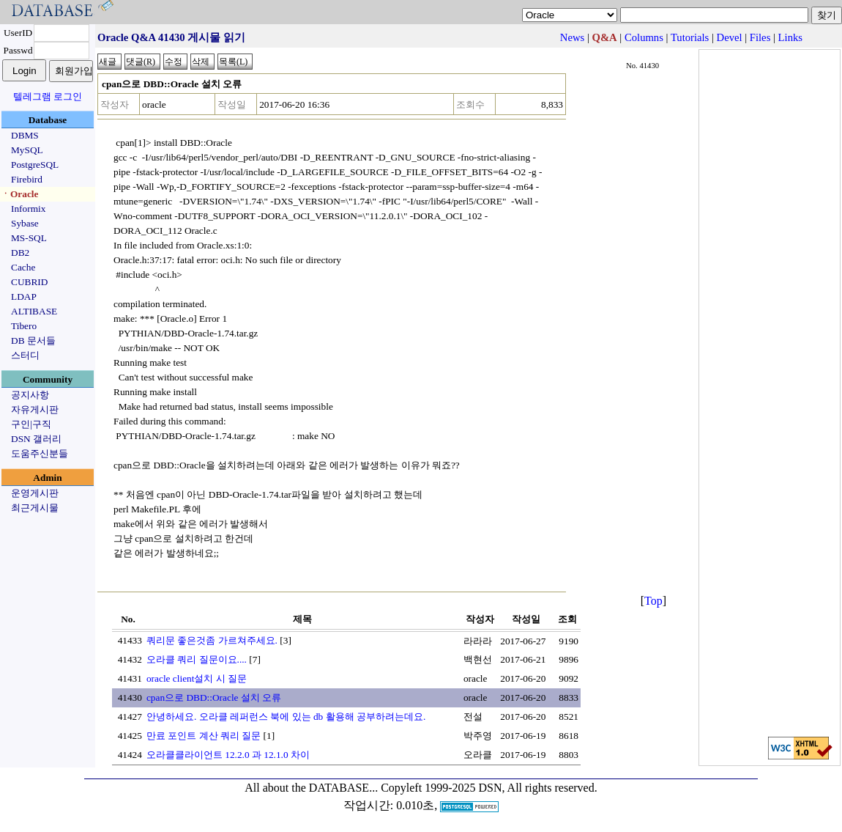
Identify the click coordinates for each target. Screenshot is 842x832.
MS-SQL (29, 237)
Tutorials (690, 37)
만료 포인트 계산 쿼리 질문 (203, 735)
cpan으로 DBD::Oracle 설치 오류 (213, 697)
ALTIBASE (34, 311)
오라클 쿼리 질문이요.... (196, 659)
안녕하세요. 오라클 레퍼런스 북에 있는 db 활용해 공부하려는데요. (285, 716)
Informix (28, 208)
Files (760, 37)
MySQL (27, 149)
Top (653, 600)
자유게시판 (35, 409)
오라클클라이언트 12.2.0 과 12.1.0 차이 (228, 754)
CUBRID (29, 281)
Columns (644, 37)
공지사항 (30, 394)
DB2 (20, 252)
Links (790, 37)
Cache (23, 267)
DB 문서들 (33, 340)
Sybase (25, 223)
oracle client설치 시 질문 (196, 678)
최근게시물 (35, 507)
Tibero (24, 325)
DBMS (25, 135)
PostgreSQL (35, 164)
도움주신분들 (39, 453)
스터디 (25, 355)
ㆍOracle (19, 193)
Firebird (26, 179)
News (572, 37)
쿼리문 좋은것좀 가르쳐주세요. (211, 640)
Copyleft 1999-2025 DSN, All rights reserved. (489, 787)
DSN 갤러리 (36, 438)
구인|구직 (31, 424)
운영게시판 (35, 492)
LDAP (24, 296)
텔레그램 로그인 (47, 96)
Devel (729, 37)
